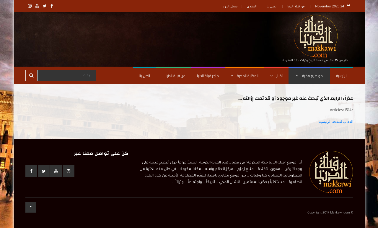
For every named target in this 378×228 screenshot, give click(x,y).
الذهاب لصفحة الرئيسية (336, 122)
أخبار (276, 75)
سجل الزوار (229, 6)
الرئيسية (341, 75)
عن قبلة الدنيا (296, 6)
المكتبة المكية (244, 75)
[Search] (66, 75)
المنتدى (251, 6)
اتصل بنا (271, 6)
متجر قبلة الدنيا (208, 75)
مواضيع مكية (309, 75)
